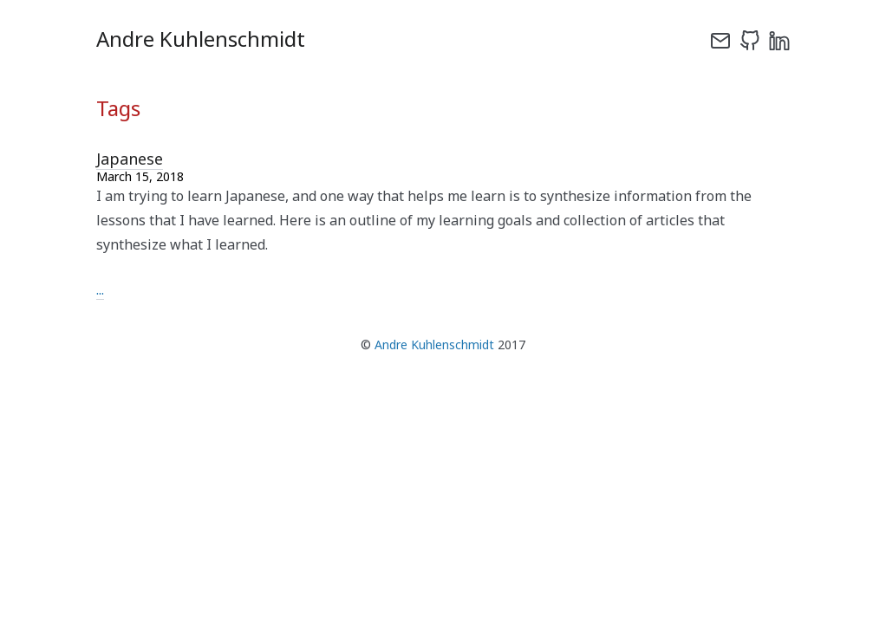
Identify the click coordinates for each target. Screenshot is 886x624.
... (100, 289)
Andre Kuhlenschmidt (434, 344)
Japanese (129, 158)
